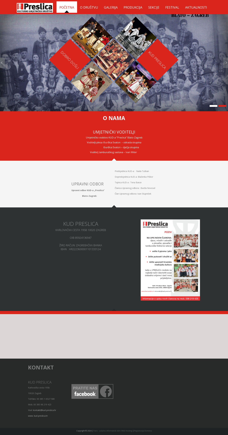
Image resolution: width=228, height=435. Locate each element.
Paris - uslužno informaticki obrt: (107, 431)
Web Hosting (126, 431)
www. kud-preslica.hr (38, 415)
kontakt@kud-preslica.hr (44, 410)
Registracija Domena (143, 431)
